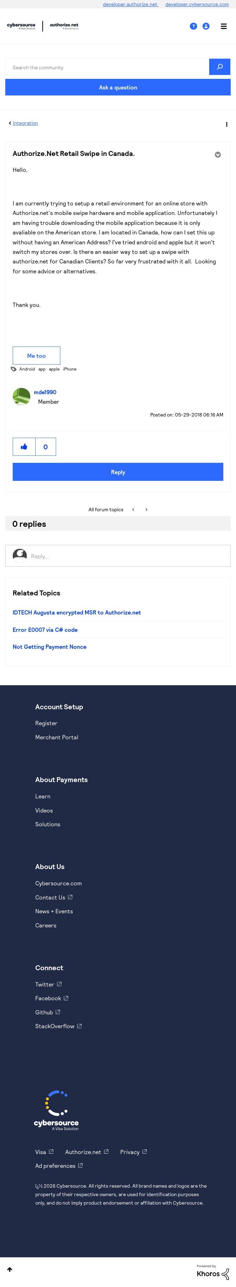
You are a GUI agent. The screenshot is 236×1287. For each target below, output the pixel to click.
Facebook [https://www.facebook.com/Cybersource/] (48, 998)
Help (196, 26)
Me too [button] (36, 355)
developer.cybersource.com (197, 4)
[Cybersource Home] (56, 1110)
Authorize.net (83, 1151)
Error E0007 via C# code (45, 629)
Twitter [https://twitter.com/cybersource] (44, 984)
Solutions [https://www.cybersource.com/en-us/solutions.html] (47, 824)
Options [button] (226, 123)
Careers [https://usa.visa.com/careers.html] (45, 925)
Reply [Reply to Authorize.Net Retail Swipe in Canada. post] (118, 471)
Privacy (130, 1151)
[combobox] (118, 66)
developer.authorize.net (130, 4)
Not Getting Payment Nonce (49, 646)
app (42, 368)
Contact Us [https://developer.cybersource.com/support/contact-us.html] (50, 897)
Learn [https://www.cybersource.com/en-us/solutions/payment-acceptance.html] (42, 796)
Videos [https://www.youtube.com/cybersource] (44, 810)
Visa (40, 1151)
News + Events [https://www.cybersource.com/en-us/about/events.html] (54, 911)
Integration (25, 123)
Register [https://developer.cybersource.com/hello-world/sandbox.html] (46, 723)
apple (54, 368)
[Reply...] (127, 556)
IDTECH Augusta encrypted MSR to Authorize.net (77, 612)
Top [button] (9, 1269)
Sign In (206, 26)
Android (27, 368)
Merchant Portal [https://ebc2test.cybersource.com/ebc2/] (56, 737)
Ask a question (118, 87)
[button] (24, 446)
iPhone (70, 368)
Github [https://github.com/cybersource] (44, 1012)
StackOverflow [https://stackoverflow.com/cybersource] (54, 1026)
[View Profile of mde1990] (47, 392)
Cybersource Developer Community (21, 26)
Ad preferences (55, 1165)
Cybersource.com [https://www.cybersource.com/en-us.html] (58, 883)
